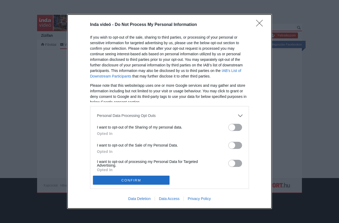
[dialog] (169, 112)
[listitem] (169, 116)
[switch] (235, 127)
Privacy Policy (199, 199)
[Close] (261, 25)
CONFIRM (131, 180)
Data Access (169, 199)
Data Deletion (139, 199)
